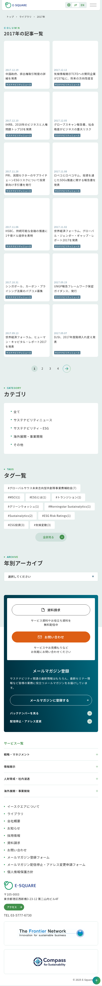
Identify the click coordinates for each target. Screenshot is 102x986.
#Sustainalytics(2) (20, 516)
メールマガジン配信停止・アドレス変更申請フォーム (46, 864)
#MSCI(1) (14, 497)
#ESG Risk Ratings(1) (56, 516)
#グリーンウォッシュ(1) (23, 506)
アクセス (15, 907)
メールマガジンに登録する (59, 700)
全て (17, 411)
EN (83, 5)
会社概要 (13, 821)
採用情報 (13, 835)
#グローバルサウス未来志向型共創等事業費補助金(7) (42, 488)
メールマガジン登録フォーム (28, 857)
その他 (18, 444)
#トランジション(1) (68, 497)
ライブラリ (25, 16)
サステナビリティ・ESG (31, 428)
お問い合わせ (54, 637)
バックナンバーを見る (51, 713)
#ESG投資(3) (16, 525)
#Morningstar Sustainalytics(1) (69, 506)
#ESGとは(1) (38, 497)
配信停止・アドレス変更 (51, 721)
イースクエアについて (23, 806)
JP (75, 5)
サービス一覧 (14, 743)
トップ (10, 16)
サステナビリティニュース (33, 420)
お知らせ (13, 828)
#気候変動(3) (42, 525)
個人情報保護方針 (20, 871)
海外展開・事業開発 (28, 436)
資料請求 (53, 610)
